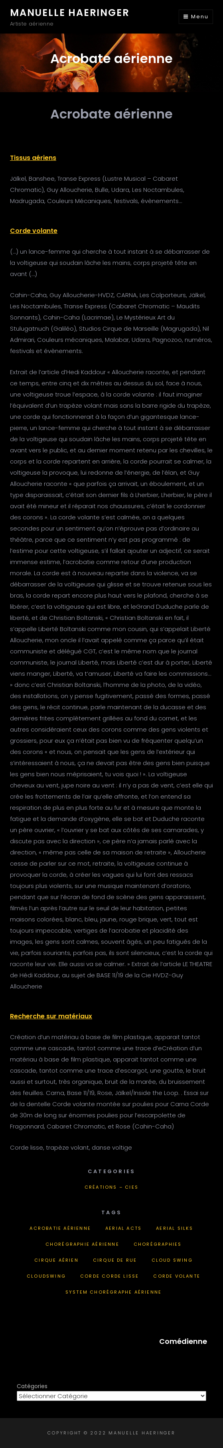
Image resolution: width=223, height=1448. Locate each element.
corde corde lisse (109, 1276)
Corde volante (33, 230)
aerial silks (174, 1228)
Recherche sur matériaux (51, 1016)
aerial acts (123, 1228)
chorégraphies (158, 1244)
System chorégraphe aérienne (113, 1292)
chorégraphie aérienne (82, 1244)
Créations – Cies (111, 1187)
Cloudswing (46, 1276)
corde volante (176, 1276)
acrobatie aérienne (60, 1228)
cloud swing (172, 1260)
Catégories (32, 1386)
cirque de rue (115, 1260)
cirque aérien (56, 1260)
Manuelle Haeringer (69, 12)
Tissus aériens (33, 157)
